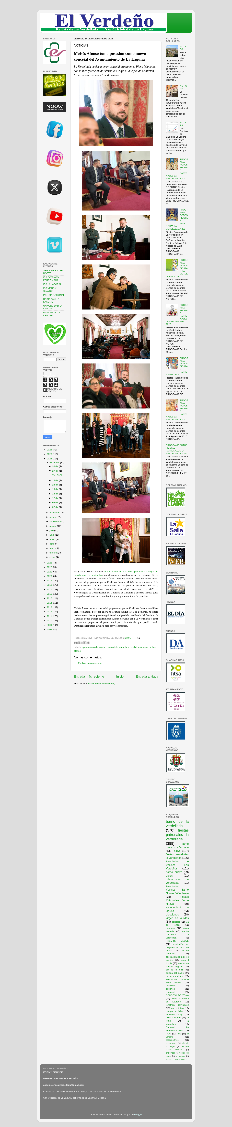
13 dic (55, 493)
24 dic (55, 480)
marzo (53, 548)
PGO (168, 1033)
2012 (50, 611)
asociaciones (180, 1059)
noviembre (55, 512)
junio (52, 535)
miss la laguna (173, 1017)
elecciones (172, 914)
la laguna (180, 1056)
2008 (50, 629)
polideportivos (172, 1040)
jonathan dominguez (177, 1005)
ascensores (171, 1043)
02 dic (55, 507)
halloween (171, 985)
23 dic (55, 484)
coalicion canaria (139, 647)
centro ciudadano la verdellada (177, 934)
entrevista (170, 1053)
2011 (50, 616)
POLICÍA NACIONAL (53, 295)
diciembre (55, 462)
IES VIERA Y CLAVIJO (49, 289)
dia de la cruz (174, 969)
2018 (50, 585)
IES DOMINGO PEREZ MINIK (51, 278)
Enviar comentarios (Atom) (101, 683)
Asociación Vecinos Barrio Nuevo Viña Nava (177, 890)
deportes (170, 989)
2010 (50, 620)
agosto (53, 526)
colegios (176, 922)
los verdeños (177, 1008)
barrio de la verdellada (118, 647)
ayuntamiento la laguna (94, 647)
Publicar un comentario (89, 663)
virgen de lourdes (177, 918)
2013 (50, 607)
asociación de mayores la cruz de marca (177, 947)
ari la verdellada (174, 976)
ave (179, 1034)
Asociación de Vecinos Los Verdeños (177, 865)
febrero (53, 552)
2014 (50, 603)
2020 (50, 576)
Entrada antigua (147, 676)
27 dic (55, 471)
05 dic (55, 502)
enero (53, 557)
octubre (54, 517)
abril (52, 544)
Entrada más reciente (89, 676)
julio (52, 530)
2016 (50, 594)
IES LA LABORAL (52, 284)
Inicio (120, 676)
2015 (50, 598)
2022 (50, 567)
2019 (50, 580)
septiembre (56, 521)
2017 (50, 589)
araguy (168, 1059)
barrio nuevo (174, 872)
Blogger (138, 1114)
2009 (50, 625)
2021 (50, 571)
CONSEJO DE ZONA (177, 995)
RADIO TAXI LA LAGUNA (51, 300)
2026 (50, 449)
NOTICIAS (57, 474)
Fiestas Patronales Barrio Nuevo (177, 900)
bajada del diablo (175, 973)
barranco (170, 928)
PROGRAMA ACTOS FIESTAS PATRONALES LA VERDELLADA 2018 (176, 449)
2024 (50, 458)
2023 (50, 562)
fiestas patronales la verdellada (177, 834)
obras (169, 875)
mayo (53, 539)
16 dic (55, 489)
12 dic (55, 498)
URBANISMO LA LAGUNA (51, 314)
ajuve (177, 850)
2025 (50, 454)
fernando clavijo (174, 1014)
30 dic (55, 466)
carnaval (170, 992)
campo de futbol (174, 1011)
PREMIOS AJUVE (177, 941)
